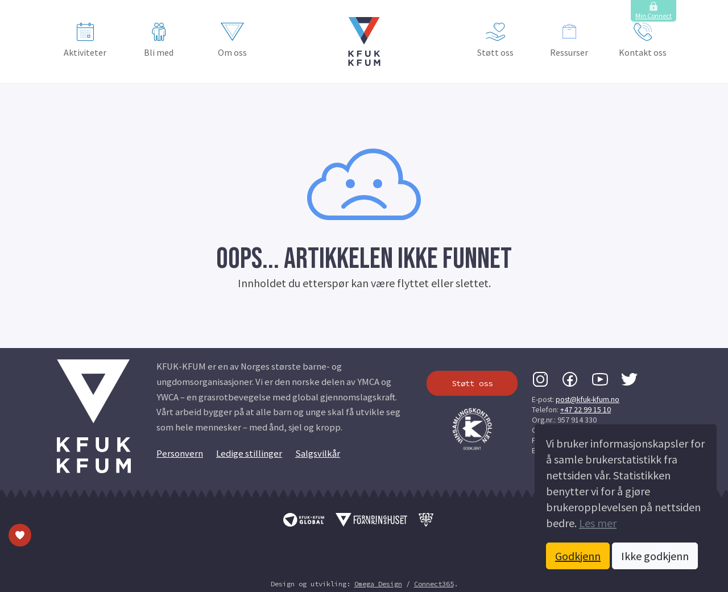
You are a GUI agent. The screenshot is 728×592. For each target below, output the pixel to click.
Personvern (179, 453)
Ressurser (569, 40)
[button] (364, 41)
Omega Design (378, 583)
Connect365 (434, 583)
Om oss (232, 40)
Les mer (598, 523)
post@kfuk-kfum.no (587, 399)
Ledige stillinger (249, 453)
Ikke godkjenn (655, 556)
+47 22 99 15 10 (585, 409)
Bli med (158, 40)
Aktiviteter (85, 40)
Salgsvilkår (317, 453)
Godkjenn (578, 556)
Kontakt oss (643, 40)
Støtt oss (495, 40)
